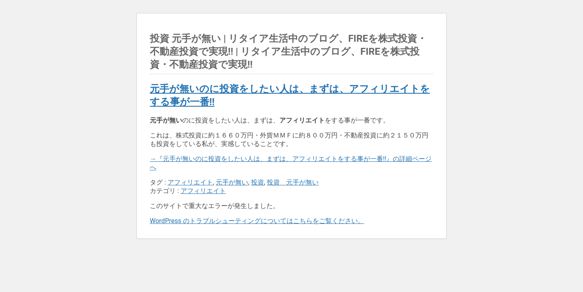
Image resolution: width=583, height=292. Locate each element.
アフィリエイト (190, 182)
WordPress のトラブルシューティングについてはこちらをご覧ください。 (257, 221)
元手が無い (232, 182)
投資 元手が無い (293, 182)
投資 (257, 182)
